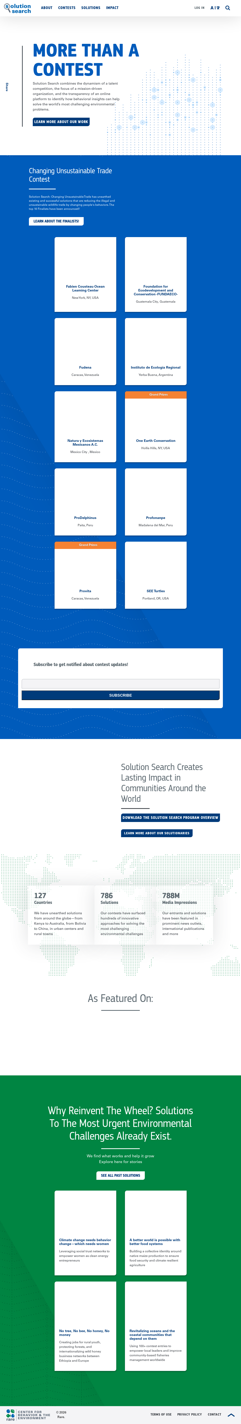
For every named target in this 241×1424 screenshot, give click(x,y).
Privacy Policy (189, 1414)
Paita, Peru (85, 525)
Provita (85, 591)
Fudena (85, 368)
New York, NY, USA (85, 298)
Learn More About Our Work (61, 121)
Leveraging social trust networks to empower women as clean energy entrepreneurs (84, 1256)
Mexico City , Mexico (85, 452)
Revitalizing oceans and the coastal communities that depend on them (152, 1335)
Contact (214, 1414)
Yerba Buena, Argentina (156, 375)
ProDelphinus (85, 518)
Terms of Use (161, 1414)
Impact (112, 7)
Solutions (90, 7)
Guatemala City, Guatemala (155, 301)
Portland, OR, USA (155, 598)
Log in (200, 8)
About (46, 7)
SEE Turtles (156, 591)
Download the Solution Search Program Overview (170, 817)
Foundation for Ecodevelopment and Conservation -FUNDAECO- (156, 290)
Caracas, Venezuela (85, 375)
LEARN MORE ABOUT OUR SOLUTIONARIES (157, 833)
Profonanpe (155, 518)
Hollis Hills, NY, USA (155, 448)
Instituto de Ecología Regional (155, 368)
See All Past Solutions (120, 1175)
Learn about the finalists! (56, 221)
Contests (67, 7)
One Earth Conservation (155, 441)
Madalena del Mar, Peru (156, 525)
